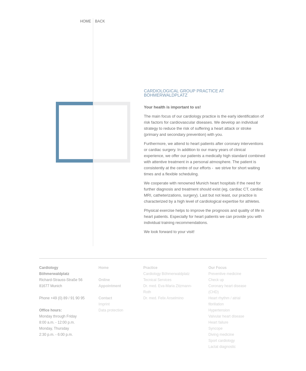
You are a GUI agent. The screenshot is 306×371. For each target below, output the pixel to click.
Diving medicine (221, 334)
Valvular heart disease (226, 316)
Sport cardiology (222, 340)
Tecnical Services (157, 280)
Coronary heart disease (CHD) (227, 289)
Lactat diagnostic (222, 347)
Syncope (216, 328)
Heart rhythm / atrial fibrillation (224, 301)
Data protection (111, 310)
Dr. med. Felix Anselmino (163, 298)
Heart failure (218, 322)
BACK (100, 21)
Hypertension (219, 310)
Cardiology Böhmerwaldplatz (166, 274)
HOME (85, 21)
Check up (216, 280)
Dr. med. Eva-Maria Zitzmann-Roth (167, 289)
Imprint (104, 304)
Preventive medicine (225, 274)
